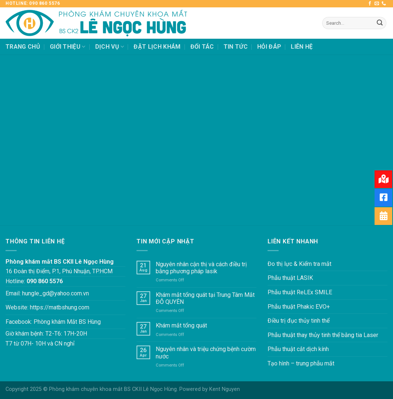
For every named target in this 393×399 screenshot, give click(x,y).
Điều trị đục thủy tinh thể (299, 320)
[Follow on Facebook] (370, 3)
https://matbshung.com (59, 307)
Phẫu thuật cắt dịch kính (298, 349)
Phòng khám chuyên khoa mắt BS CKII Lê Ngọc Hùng (113, 389)
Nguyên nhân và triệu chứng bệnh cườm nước (206, 353)
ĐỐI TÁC (202, 46)
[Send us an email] (377, 3)
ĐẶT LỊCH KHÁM (157, 46)
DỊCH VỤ (109, 47)
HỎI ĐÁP (269, 46)
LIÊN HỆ (302, 46)
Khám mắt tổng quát (181, 325)
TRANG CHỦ (23, 46)
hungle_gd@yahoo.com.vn (55, 293)
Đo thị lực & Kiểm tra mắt (299, 263)
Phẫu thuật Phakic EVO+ (299, 306)
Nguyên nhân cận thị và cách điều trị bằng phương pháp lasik (201, 268)
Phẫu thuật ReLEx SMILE (300, 292)
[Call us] (384, 3)
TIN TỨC (236, 46)
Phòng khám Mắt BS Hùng (67, 321)
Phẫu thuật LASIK (290, 277)
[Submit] (379, 23)
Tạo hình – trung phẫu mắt (301, 363)
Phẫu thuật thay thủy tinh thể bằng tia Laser (323, 335)
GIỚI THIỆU (68, 47)
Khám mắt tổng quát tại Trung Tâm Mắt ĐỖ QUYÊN (205, 298)
